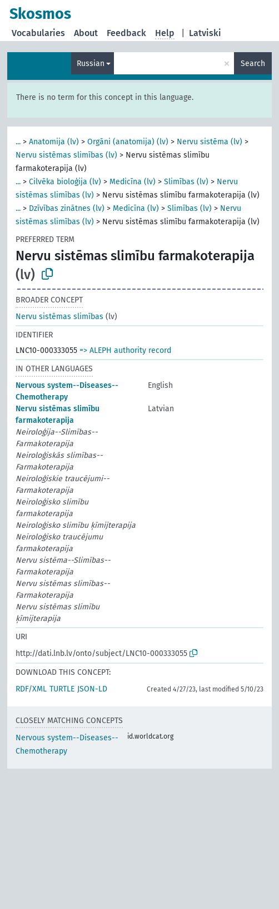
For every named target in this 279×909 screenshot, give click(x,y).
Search (253, 63)
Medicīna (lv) (132, 181)
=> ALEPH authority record (125, 350)
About (86, 33)
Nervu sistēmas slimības (59, 316)
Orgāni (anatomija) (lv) (127, 142)
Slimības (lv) (186, 181)
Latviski (205, 33)
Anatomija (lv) (54, 142)
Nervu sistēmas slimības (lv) (66, 155)
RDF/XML (31, 689)
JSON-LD (92, 689)
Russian (90, 63)
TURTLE (61, 689)
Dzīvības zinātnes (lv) (66, 208)
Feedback (126, 33)
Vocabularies (38, 33)
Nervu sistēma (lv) (209, 142)
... (18, 142)
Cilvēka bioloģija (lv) (65, 181)
